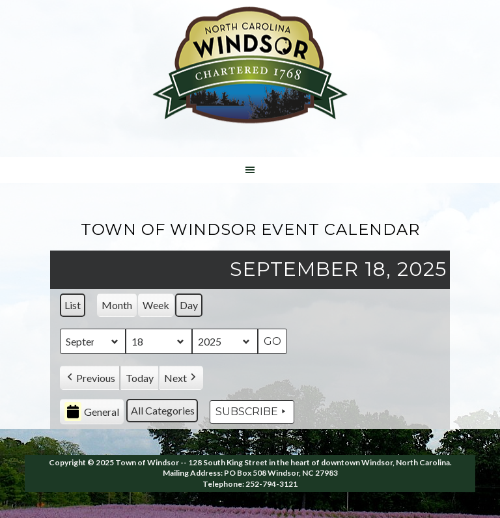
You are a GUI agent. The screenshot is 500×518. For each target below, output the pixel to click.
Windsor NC (250, 67)
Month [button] (117, 305)
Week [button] (156, 305)
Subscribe (251, 411)
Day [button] (189, 305)
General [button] (91, 412)
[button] (90, 378)
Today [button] (140, 378)
